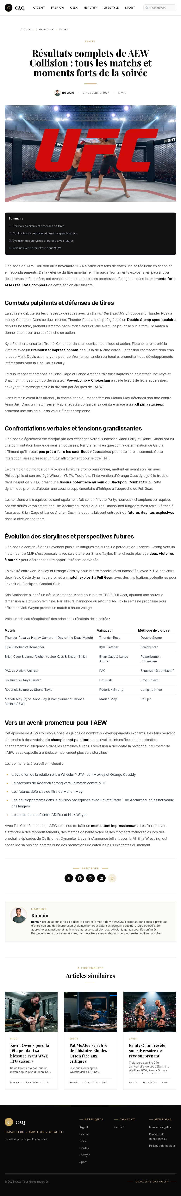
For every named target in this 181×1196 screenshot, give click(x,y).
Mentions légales (160, 1127)
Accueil (27, 29)
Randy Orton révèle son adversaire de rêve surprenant (147, 1050)
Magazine (46, 29)
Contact (119, 1127)
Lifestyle (111, 7)
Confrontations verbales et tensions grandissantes (45, 233)
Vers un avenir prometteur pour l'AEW (37, 248)
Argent (39, 7)
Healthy (90, 7)
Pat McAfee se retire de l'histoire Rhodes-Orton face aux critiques (89, 1053)
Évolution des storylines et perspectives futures (43, 240)
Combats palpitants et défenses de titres (38, 226)
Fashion (57, 7)
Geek (74, 7)
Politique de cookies (162, 1145)
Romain (68, 92)
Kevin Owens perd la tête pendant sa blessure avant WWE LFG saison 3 (29, 1053)
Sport (130, 7)
